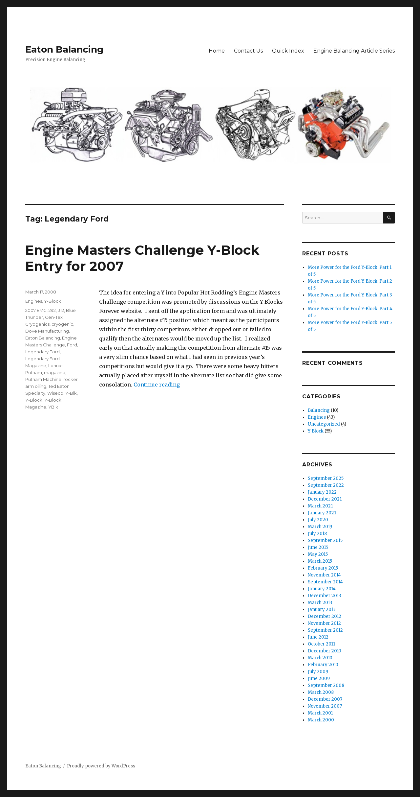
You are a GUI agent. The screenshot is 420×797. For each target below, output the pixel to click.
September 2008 (326, 685)
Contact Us (248, 51)
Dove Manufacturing (47, 331)
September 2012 (325, 630)
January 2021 (322, 513)
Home (217, 51)
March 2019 (320, 526)
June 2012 (318, 637)
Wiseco (55, 393)
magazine (54, 372)
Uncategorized (324, 424)
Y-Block (52, 301)
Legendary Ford (42, 351)
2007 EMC (36, 310)
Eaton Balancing (64, 49)
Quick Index (288, 51)
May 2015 (318, 554)
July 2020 (318, 520)
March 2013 (320, 602)
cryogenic (62, 324)
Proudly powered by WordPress (101, 766)
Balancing (319, 410)
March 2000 (321, 720)
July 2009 (318, 671)
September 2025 (326, 478)
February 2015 (323, 568)
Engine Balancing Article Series (354, 51)
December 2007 (325, 699)
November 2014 (324, 575)
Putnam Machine (43, 379)
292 (52, 310)
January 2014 (322, 589)
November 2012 (324, 623)
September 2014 (325, 582)
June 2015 (318, 547)
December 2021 (325, 499)
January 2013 (322, 609)
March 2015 (320, 561)
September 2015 (325, 540)
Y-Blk (71, 393)
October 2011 (321, 644)
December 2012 (324, 616)
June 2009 (319, 678)
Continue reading (157, 384)
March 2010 (320, 658)
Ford (72, 344)
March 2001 (320, 713)
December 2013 (324, 595)
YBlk (53, 407)
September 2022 (326, 485)
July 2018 (317, 533)
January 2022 (322, 492)
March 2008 (321, 692)
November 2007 (325, 706)
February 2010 (323, 665)
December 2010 (324, 651)
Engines (33, 301)
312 (61, 310)
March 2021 (320, 506)
